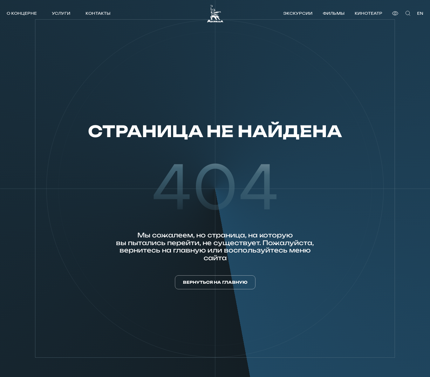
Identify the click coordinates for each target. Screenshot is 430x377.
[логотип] (215, 13)
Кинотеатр (368, 13)
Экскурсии (298, 13)
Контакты (98, 13)
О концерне (22, 13)
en (420, 13)
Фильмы (333, 13)
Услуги (61, 13)
